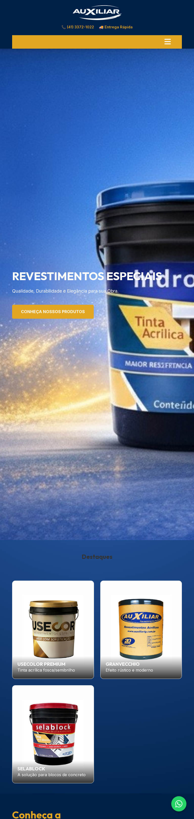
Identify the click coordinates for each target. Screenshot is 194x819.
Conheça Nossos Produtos (53, 311)
